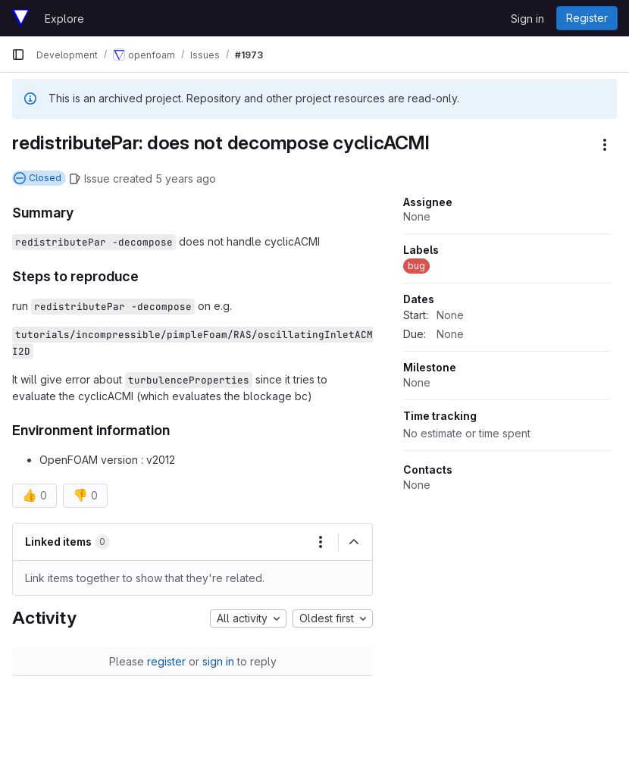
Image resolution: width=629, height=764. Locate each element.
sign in (218, 661)
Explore (64, 18)
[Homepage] (20, 18)
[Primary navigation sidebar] (18, 54)
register (166, 661)
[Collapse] (354, 542)
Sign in (527, 18)
